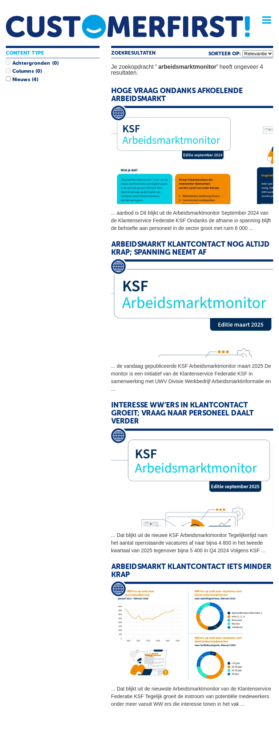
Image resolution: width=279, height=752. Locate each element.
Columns (22, 71)
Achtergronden (31, 63)
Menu (264, 20)
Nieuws (21, 79)
